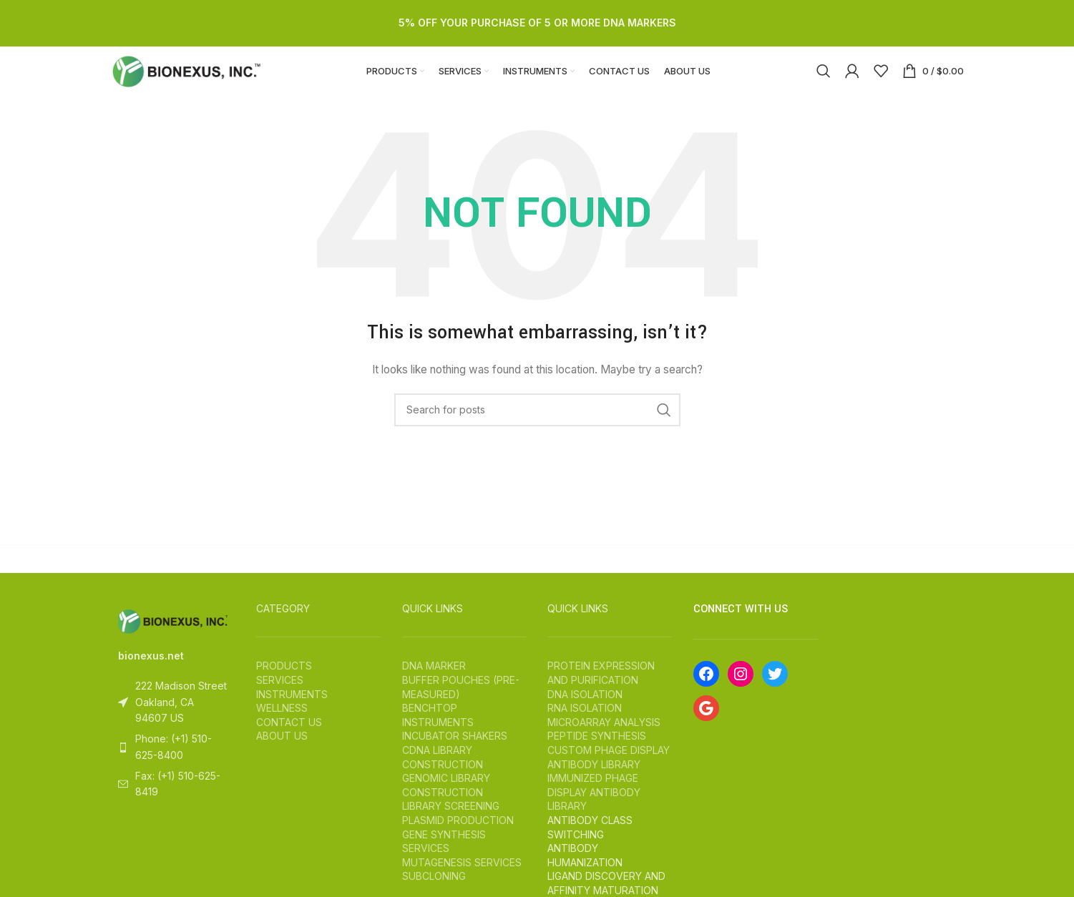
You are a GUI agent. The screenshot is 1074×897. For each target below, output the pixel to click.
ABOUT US (282, 751)
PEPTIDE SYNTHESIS (596, 751)
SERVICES (279, 695)
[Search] (823, 78)
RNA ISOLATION (584, 723)
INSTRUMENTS (292, 709)
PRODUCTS (284, 681)
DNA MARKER (434, 681)
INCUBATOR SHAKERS (454, 751)
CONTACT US (289, 737)
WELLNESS (282, 723)
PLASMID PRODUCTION (458, 835)
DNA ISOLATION (585, 709)
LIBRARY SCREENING (450, 821)
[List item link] (173, 762)
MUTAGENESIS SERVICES (462, 877)
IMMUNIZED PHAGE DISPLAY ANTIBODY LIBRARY (593, 807)
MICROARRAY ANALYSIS (603, 737)
